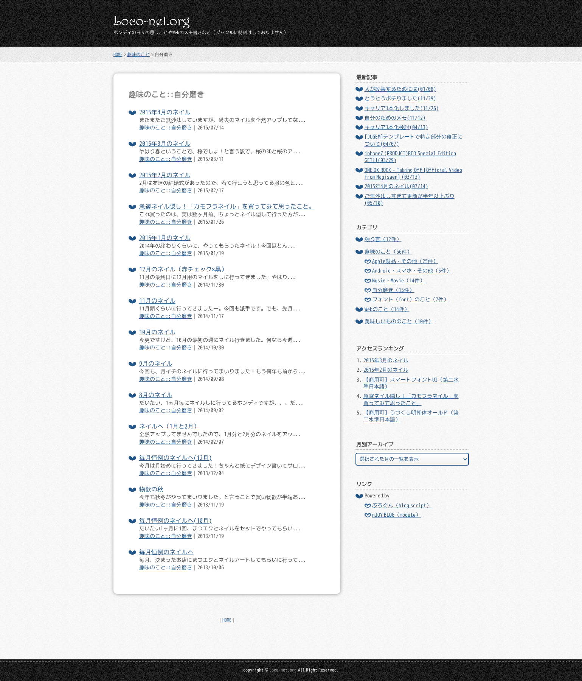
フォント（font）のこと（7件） (410, 299)
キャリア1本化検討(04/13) (396, 127)
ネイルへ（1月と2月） (169, 426)
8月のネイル (155, 395)
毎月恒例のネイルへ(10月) (175, 520)
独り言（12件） (383, 239)
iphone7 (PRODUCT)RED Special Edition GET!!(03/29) (410, 157)
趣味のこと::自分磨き (165, 127)
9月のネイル (155, 363)
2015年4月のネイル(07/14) (396, 186)
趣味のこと (138, 54)
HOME (118, 54)
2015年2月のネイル (165, 175)
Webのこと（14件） (387, 309)
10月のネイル (157, 332)
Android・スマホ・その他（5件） (412, 270)
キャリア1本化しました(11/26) (402, 108)
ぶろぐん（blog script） (402, 505)
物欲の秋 (151, 489)
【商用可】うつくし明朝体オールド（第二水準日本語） (411, 416)
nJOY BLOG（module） (396, 515)
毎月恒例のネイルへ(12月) (175, 457)
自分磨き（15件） (393, 290)
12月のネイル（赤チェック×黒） (183, 269)
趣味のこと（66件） (388, 252)
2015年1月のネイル (165, 238)
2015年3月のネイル (165, 143)
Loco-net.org (282, 670)
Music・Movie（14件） (398, 280)
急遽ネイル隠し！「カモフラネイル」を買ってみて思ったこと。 (227, 206)
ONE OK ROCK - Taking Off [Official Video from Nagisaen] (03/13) (413, 173)
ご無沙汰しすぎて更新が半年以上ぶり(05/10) (410, 199)
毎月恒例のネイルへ (166, 552)
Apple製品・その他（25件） (405, 261)
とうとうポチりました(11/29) (400, 98)
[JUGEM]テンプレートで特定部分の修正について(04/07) (413, 140)
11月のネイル (157, 300)
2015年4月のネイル (165, 112)
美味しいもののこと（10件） (399, 321)
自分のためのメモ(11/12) (395, 118)
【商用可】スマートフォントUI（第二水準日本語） (411, 383)
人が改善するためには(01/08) (400, 89)
